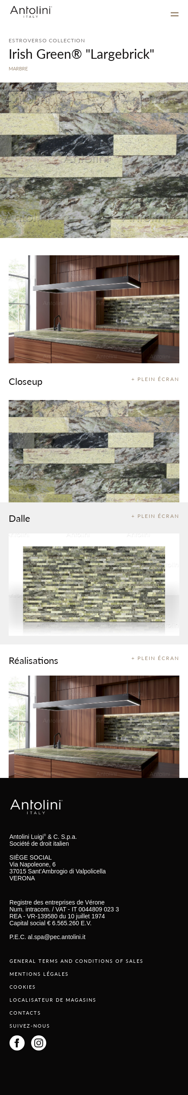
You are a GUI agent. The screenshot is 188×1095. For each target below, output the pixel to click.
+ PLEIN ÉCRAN (155, 379)
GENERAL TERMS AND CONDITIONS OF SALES (76, 961)
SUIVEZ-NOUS (30, 1025)
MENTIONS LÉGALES (39, 974)
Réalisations (33, 660)
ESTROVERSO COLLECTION (47, 40)
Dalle (19, 518)
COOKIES (23, 987)
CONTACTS (25, 1012)
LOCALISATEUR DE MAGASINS (53, 1000)
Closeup (25, 381)
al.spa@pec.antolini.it (56, 936)
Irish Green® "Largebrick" (81, 53)
